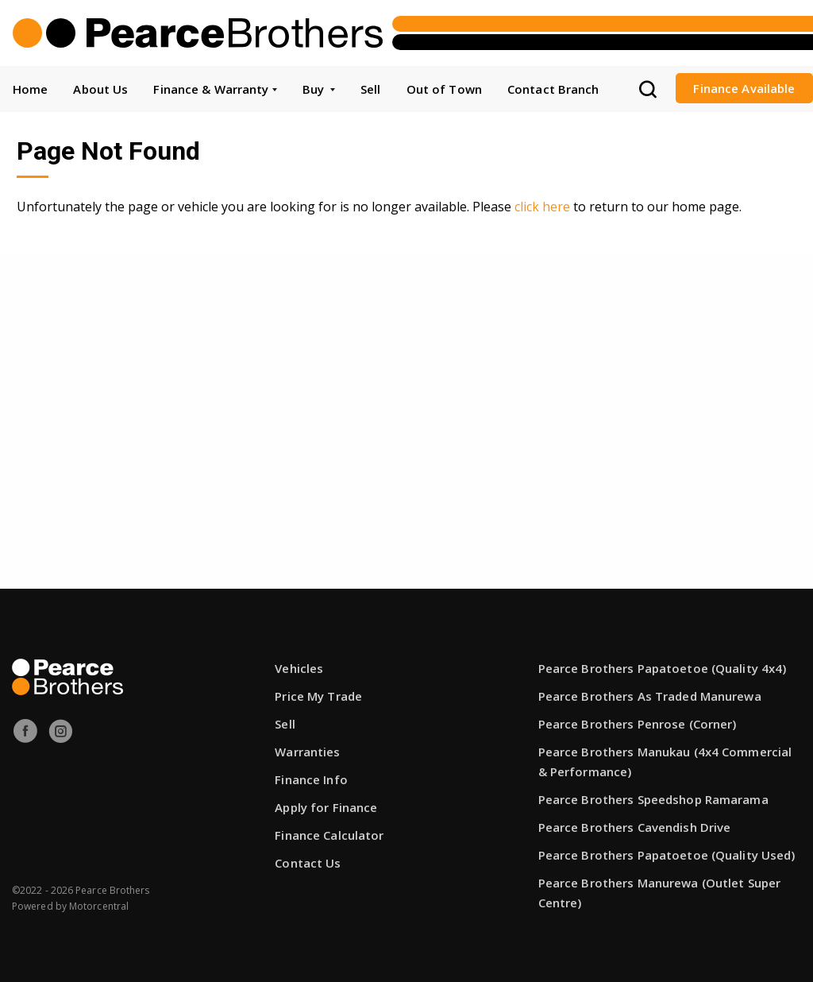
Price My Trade (318, 696)
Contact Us (308, 863)
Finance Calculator (329, 835)
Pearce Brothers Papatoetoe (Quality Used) (667, 855)
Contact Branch (553, 89)
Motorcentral (99, 906)
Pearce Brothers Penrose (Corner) (637, 724)
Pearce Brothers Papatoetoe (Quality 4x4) (662, 668)
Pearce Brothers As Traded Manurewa (649, 696)
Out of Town (444, 89)
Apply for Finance (326, 807)
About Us (100, 89)
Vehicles (299, 668)
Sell (370, 89)
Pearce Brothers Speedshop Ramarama (653, 799)
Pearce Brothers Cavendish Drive (634, 827)
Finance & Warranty (214, 89)
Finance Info (311, 779)
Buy (318, 89)
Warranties (307, 752)
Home (30, 89)
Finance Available (744, 88)
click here (542, 206)
